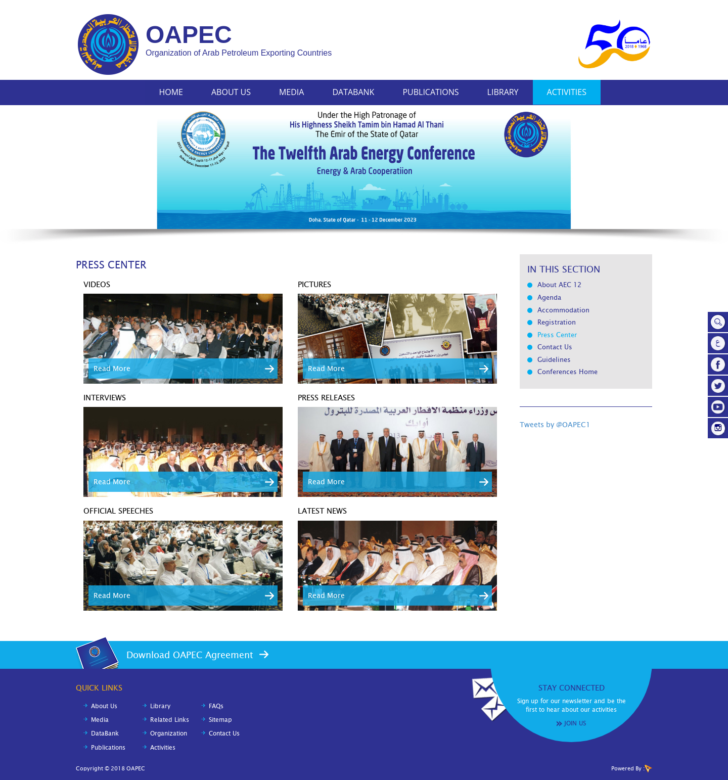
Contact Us (554, 347)
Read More (112, 368)
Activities (566, 92)
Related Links (169, 720)
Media (291, 92)
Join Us (575, 723)
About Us (231, 92)
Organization (168, 733)
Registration (556, 322)
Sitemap (220, 720)
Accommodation (563, 310)
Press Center (557, 335)
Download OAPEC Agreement (189, 655)
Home (171, 92)
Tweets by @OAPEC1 (555, 424)
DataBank (353, 92)
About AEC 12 (559, 285)
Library (503, 92)
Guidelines (554, 359)
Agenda (549, 297)
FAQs (216, 706)
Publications (430, 92)
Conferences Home (567, 371)
